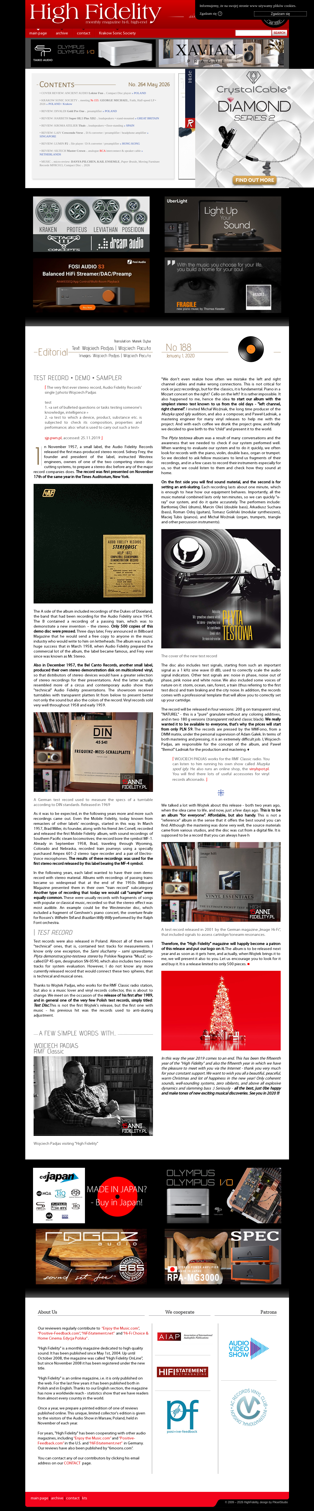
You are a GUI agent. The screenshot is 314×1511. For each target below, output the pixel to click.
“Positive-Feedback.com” (59, 1333)
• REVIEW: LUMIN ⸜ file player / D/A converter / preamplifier (90, 143)
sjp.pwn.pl (53, 438)
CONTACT (72, 1463)
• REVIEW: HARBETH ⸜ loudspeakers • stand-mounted (99, 118)
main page (38, 33)
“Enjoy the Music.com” (120, 1328)
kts (84, 1498)
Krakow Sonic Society (117, 33)
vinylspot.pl (259, 769)
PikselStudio (280, 1502)
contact (83, 33)
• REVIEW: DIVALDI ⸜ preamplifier (78, 111)
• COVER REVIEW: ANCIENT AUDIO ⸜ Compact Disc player (93, 93)
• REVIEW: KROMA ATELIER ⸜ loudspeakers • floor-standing (87, 125)
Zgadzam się (211, 14)
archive (62, 33)
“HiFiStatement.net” (98, 1333)
